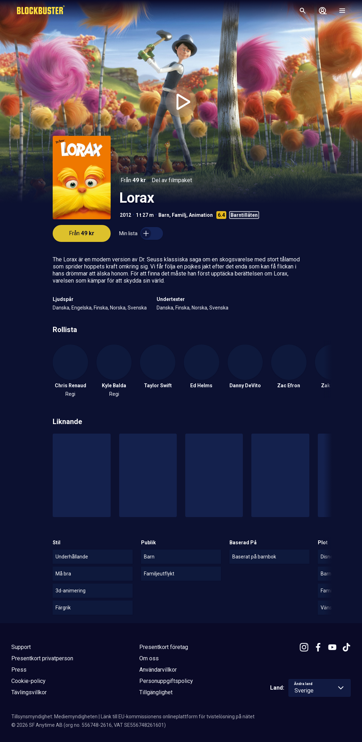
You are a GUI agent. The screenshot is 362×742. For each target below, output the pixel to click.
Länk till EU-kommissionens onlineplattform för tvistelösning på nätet (178, 716)
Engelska (81, 308)
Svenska (137, 308)
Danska (61, 308)
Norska (117, 308)
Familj (179, 215)
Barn (163, 215)
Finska (101, 308)
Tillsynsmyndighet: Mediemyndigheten (54, 716)
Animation (201, 215)
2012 (125, 215)
